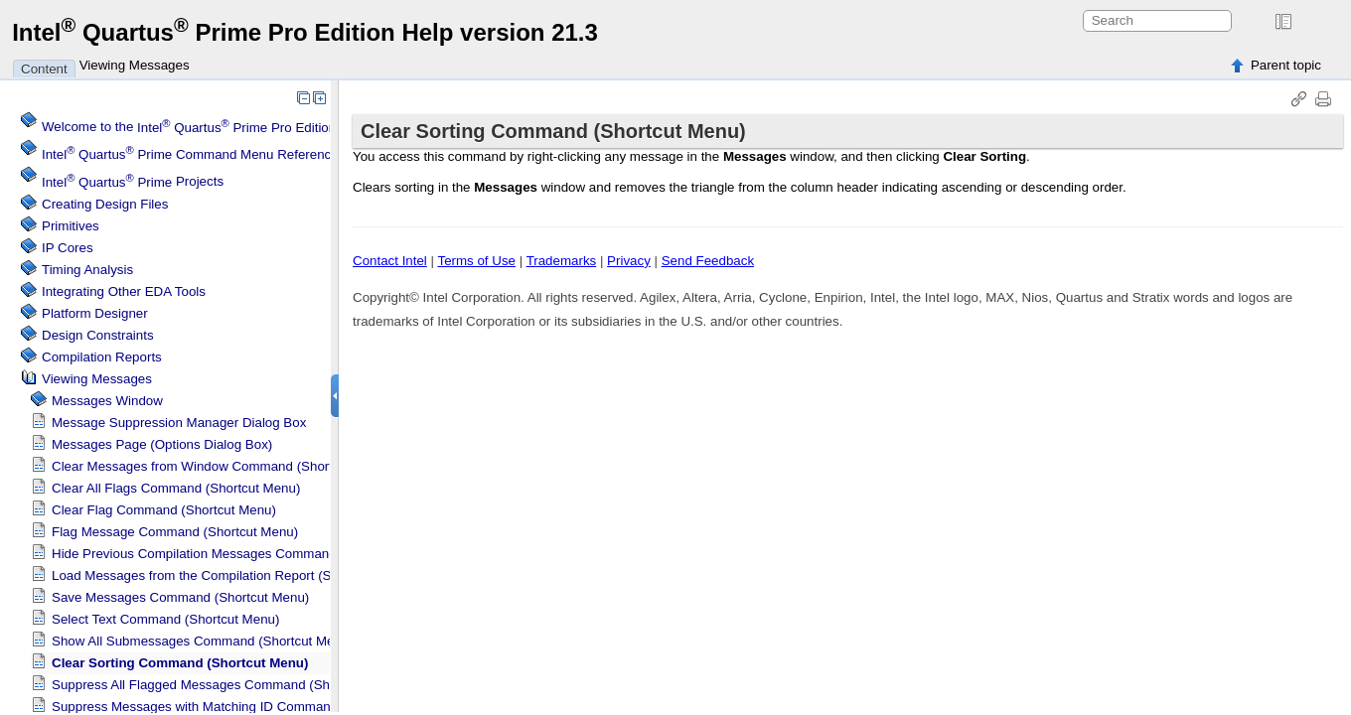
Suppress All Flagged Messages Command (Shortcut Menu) (228, 684)
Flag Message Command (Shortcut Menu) (175, 531)
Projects (133, 182)
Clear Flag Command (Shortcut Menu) (164, 509)
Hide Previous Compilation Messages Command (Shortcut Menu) (243, 553)
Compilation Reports (102, 357)
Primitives (70, 225)
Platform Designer (95, 313)
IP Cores (67, 247)
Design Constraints (98, 335)
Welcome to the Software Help (232, 127)
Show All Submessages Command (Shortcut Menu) (203, 641)
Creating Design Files (105, 204)
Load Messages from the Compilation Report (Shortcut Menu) (232, 575)
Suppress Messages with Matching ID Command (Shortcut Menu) (244, 706)
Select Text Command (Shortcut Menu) (165, 619)
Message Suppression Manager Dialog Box (179, 422)
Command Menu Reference (190, 154)
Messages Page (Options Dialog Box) (162, 444)
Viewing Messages (134, 65)
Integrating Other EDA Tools (124, 291)
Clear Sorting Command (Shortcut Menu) (180, 662)
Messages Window (107, 400)
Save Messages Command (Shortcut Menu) (180, 597)
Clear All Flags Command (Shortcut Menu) (176, 488)
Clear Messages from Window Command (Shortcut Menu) (221, 466)
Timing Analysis (87, 269)
